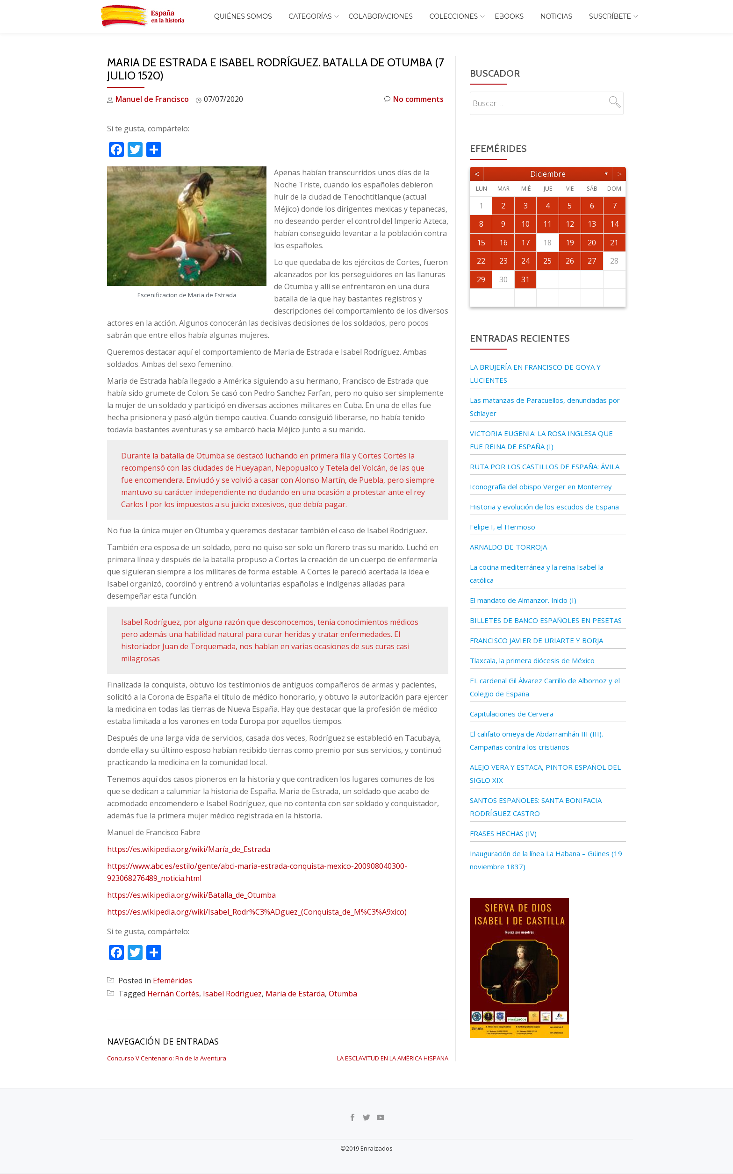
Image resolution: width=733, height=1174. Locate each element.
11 (547, 224)
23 (503, 261)
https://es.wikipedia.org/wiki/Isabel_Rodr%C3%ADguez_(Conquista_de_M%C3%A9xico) (257, 912)
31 (525, 279)
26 (570, 261)
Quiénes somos (243, 16)
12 (570, 224)
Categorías (310, 16)
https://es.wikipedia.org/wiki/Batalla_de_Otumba (191, 895)
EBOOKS (509, 16)
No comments (414, 99)
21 (614, 242)
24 (525, 261)
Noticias (556, 16)
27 (592, 261)
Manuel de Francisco (152, 99)
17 (525, 242)
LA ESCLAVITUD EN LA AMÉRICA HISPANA (392, 1058)
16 (503, 242)
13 (592, 224)
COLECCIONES (454, 16)
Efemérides (172, 980)
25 (547, 261)
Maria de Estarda (295, 993)
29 (481, 279)
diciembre (548, 174)
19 (570, 242)
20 (592, 242)
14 (614, 224)
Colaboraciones (381, 16)
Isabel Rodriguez (232, 993)
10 (525, 224)
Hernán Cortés (173, 993)
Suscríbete (610, 16)
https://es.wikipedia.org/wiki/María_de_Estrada (188, 849)
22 (481, 261)
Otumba (343, 993)
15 (481, 242)
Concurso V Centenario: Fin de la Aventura (166, 1058)
